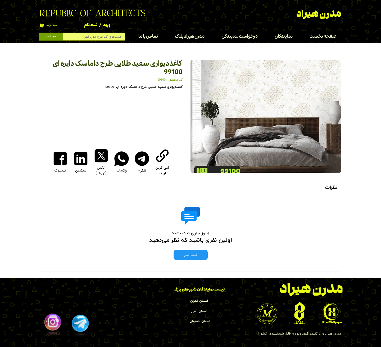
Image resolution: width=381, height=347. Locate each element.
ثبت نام (91, 25)
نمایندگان (284, 36)
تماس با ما (148, 36)
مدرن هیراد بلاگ (190, 36)
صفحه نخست (323, 36)
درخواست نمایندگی (239, 36)
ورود (106, 25)
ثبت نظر (190, 254)
